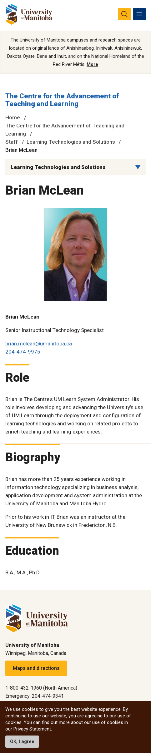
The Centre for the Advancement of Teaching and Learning (62, 100)
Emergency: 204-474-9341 (34, 696)
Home (12, 117)
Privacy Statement (32, 729)
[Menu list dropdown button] (138, 167)
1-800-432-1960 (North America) (41, 688)
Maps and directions (36, 668)
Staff (11, 142)
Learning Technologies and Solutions (71, 142)
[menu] (139, 14)
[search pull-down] (124, 14)
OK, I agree (22, 741)
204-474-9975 (22, 352)
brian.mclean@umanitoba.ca (38, 343)
